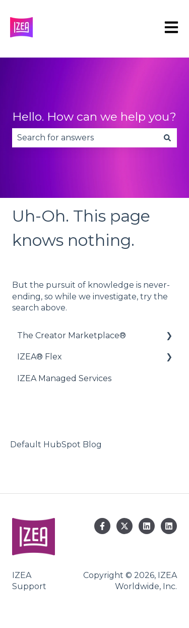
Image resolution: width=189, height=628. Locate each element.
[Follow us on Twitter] (124, 526)
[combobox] (85, 137)
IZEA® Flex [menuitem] (39, 356)
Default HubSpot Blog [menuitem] (56, 444)
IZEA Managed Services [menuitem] (64, 378)
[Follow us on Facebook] (102, 526)
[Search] (167, 137)
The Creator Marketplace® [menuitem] (71, 335)
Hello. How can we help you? (94, 117)
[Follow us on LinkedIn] (147, 526)
